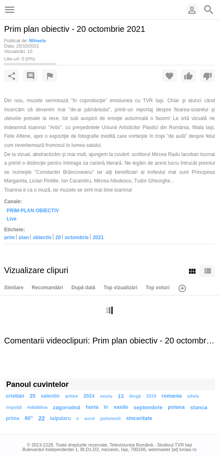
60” (29, 418)
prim (9, 237)
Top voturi (158, 287)
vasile (121, 407)
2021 (98, 237)
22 (41, 418)
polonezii (110, 418)
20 (58, 237)
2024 (89, 396)
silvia (193, 396)
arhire (71, 396)
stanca (198, 407)
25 (33, 396)
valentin (50, 396)
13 (121, 396)
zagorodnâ (67, 407)
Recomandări (47, 287)
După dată (83, 287)
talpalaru (60, 418)
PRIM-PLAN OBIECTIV (33, 210)
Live (12, 219)
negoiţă (13, 407)
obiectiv (42, 237)
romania (172, 396)
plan (24, 237)
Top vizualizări (121, 287)
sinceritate (139, 418)
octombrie (77, 237)
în (106, 407)
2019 (151, 396)
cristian (15, 396)
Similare (14, 287)
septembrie (147, 407)
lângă (135, 396)
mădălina (37, 407)
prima (12, 418)
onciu (106, 396)
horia (92, 407)
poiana (176, 407)
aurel (89, 418)
